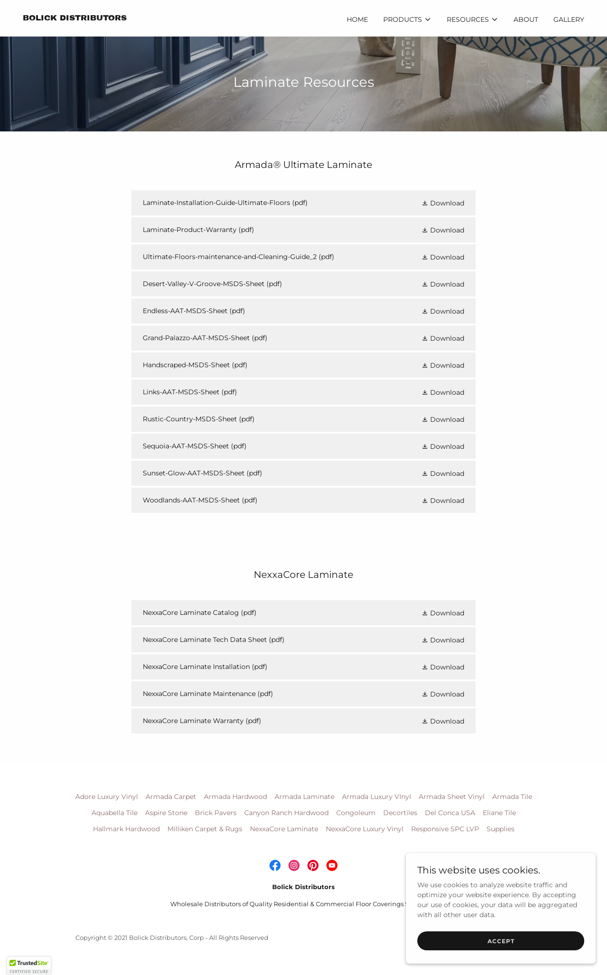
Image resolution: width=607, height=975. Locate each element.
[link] (75, 18)
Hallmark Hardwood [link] (126, 829)
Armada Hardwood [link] (235, 796)
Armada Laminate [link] (304, 796)
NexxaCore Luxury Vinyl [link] (365, 829)
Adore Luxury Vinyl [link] (106, 796)
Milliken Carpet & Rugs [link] (204, 829)
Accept (501, 953)
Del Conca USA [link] (450, 812)
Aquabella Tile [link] (115, 812)
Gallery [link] (568, 19)
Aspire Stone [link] (166, 812)
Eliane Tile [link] (499, 812)
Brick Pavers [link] (216, 812)
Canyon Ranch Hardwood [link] (286, 812)
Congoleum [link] (356, 812)
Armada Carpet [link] (171, 796)
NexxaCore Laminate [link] (284, 829)
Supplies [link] (501, 829)
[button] (407, 19)
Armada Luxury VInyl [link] (376, 796)
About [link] (526, 19)
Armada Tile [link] (512, 796)
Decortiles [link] (400, 812)
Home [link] (357, 19)
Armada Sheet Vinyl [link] (452, 796)
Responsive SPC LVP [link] (445, 829)
